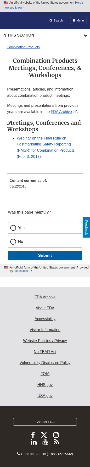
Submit (45, 255)
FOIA (44, 374)
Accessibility (44, 319)
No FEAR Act (45, 352)
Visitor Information (45, 330)
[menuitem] (45, 185)
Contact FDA (45, 422)
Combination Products (23, 47)
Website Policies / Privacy (45, 341)
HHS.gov (45, 385)
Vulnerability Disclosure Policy (45, 363)
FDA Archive (61, 112)
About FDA (45, 308)
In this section (18, 35)
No (20, 241)
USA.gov (44, 396)
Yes (21, 227)
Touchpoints (21, 271)
